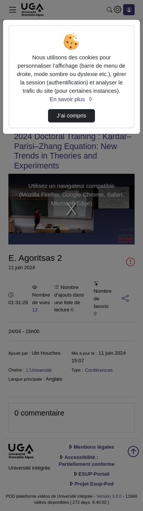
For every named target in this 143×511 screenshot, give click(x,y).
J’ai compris (71, 116)
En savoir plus (71, 99)
